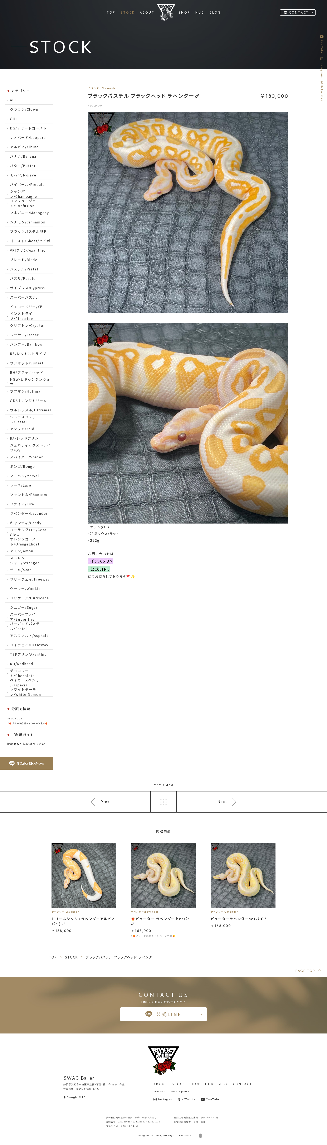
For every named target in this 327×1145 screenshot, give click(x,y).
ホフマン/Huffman (26, 391)
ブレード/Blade (24, 259)
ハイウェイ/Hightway (29, 644)
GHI (13, 118)
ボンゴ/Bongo (22, 466)
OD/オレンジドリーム (28, 400)
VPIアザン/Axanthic (27, 250)
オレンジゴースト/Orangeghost (25, 541)
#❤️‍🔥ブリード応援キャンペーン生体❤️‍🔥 (27, 723)
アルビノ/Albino (24, 146)
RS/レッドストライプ (28, 353)
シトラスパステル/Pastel (23, 419)
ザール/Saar (20, 569)
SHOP (195, 1084)
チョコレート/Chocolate (22, 673)
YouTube (210, 1099)
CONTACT (299, 12)
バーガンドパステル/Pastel (25, 626)
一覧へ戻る (163, 801)
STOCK (178, 1084)
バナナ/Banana (23, 156)
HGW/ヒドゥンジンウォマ (30, 382)
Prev (105, 802)
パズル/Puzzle (23, 278)
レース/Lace (20, 485)
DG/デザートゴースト (28, 128)
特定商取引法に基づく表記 (26, 744)
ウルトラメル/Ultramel (30, 409)
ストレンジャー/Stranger (24, 560)
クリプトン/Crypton (28, 325)
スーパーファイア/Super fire (23, 616)
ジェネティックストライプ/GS (30, 447)
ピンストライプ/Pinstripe (21, 316)
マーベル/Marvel (24, 475)
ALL (13, 99)
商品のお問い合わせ (26, 763)
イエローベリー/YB (26, 306)
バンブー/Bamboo (26, 344)
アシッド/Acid (22, 428)
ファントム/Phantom (28, 494)
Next (222, 802)
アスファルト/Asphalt (29, 635)
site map (159, 1091)
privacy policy (180, 1091)
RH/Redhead (21, 663)
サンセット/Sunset (27, 362)
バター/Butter (23, 165)
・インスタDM (100, 561)
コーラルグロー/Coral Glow (29, 532)
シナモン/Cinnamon (27, 221)
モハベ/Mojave (23, 175)
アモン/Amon (21, 550)
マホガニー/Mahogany (29, 212)
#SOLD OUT (15, 718)
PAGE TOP (305, 970)
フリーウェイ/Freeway (30, 579)
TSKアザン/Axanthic (28, 654)
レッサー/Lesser (24, 334)
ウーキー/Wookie (25, 588)
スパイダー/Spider (26, 456)
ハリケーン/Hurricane (29, 597)
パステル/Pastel (24, 268)
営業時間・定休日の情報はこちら (82, 1089)
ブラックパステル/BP (28, 231)
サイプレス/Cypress (27, 287)
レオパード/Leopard (28, 137)
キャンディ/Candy (26, 522)
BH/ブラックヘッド (26, 372)
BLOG (223, 1084)
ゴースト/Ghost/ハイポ (30, 240)
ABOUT (160, 1084)
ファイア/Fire (22, 503)
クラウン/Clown (24, 109)
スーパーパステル (25, 297)
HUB (209, 1084)
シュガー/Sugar (24, 607)
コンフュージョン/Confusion (23, 203)
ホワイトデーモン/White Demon (25, 692)
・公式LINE (99, 569)
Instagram (163, 1099)
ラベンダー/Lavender (29, 513)
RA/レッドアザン (24, 438)
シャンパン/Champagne (23, 194)
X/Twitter (187, 1099)
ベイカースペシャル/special (24, 682)
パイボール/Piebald (27, 184)
